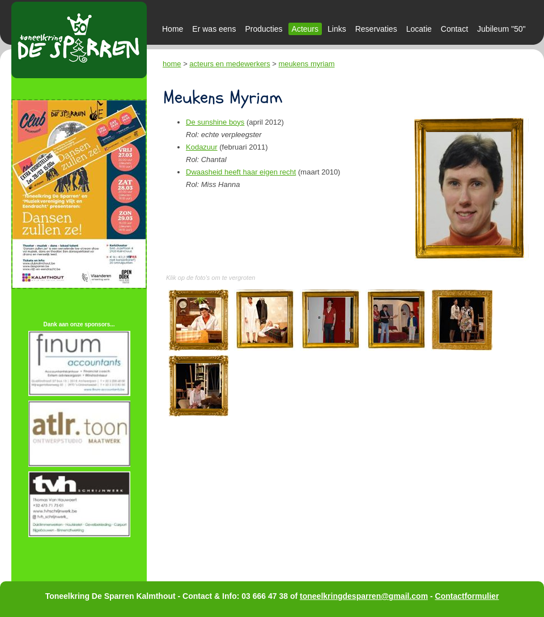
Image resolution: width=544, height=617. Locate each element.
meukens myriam (307, 63)
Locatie (419, 28)
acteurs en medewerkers (229, 63)
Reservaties (376, 28)
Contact (454, 28)
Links (337, 28)
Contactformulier (467, 596)
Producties (263, 28)
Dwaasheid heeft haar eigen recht (241, 172)
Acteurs (305, 28)
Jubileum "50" (501, 28)
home (172, 63)
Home (172, 28)
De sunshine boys (215, 122)
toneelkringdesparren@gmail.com (364, 596)
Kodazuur (202, 147)
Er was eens (214, 28)
